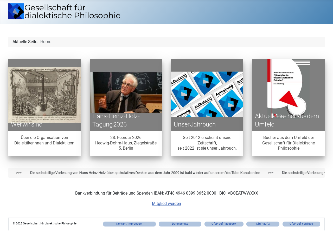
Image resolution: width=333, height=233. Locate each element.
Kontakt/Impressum (129, 223)
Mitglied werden (166, 203)
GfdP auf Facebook (224, 223)
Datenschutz (180, 223)
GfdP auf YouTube (301, 223)
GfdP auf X (263, 223)
